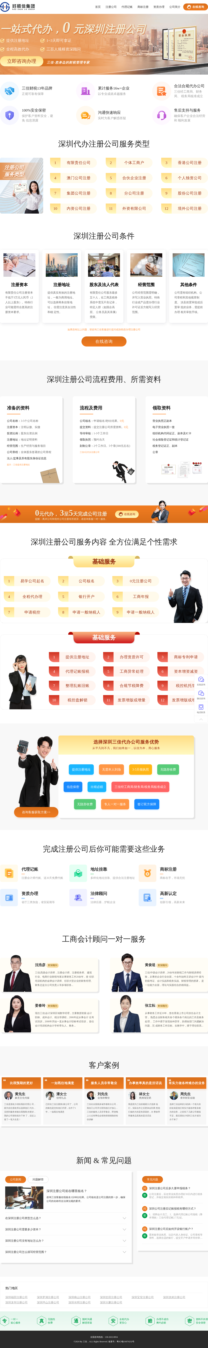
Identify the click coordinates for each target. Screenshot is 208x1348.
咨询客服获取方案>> (36, 812)
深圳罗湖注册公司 (48, 1297)
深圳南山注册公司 (79, 1297)
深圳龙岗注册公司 (174, 1297)
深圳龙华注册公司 (16, 1302)
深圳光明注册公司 (79, 1302)
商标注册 (143, 6)
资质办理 (158, 6)
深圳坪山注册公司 (48, 1302)
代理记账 (127, 6)
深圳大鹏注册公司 (111, 1302)
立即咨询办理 (21, 61)
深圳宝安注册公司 (143, 1297)
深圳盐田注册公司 (111, 1297)
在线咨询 (195, 7)
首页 (98, 6)
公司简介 (174, 6)
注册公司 (111, 6)
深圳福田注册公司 (16, 1297)
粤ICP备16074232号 (126, 1341)
